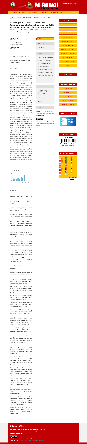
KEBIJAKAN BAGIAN (68, 45)
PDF (40, 38)
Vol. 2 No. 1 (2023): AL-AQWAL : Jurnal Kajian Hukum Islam (35, 17)
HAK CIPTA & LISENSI (68, 41)
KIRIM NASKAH (68, 88)
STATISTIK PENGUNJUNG (68, 61)
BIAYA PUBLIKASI (67, 96)
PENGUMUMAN (54, 12)
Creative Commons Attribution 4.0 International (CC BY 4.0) (35, 440)
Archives (16, 17)
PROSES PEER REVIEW (68, 29)
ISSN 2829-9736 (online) (68, 145)
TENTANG (22, 12)
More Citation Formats (44, 79)
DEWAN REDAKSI (32, 12)
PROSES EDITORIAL (68, 92)
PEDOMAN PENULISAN (68, 100)
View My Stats (65, 180)
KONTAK (68, 65)
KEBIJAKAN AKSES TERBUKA (68, 49)
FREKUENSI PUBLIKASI (68, 33)
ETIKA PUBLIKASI (68, 37)
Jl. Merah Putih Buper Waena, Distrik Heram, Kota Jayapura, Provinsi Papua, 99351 (29, 431)
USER (62, 12)
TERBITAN (43, 12)
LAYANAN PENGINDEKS (68, 57)
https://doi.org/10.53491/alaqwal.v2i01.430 (20, 56)
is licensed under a (15, 440)
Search (73, 12)
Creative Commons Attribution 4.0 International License (45, 123)
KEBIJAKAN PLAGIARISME (68, 53)
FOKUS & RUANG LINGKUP (68, 25)
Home (11, 17)
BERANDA (14, 12)
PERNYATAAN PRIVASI (68, 104)
